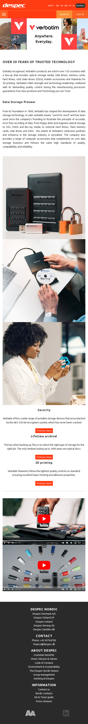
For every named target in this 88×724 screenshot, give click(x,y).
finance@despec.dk (44, 644)
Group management (44, 674)
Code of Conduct (44, 662)
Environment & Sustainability (44, 666)
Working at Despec (44, 678)
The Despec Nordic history (44, 670)
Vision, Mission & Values (44, 658)
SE (62, 6)
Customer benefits (44, 655)
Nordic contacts (44, 693)
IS (74, 6)
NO (66, 6)
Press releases (44, 701)
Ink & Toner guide (44, 697)
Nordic (80, 6)
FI (70, 6)
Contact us (44, 689)
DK (57, 6)
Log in (80, 14)
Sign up (64, 14)
